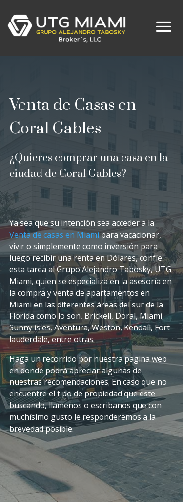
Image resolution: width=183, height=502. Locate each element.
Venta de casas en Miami (55, 234)
